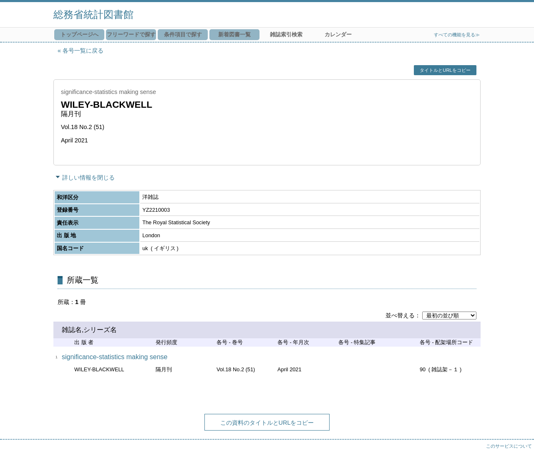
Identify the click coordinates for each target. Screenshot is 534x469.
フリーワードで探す (131, 34)
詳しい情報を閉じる (88, 177)
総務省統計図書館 (93, 14)
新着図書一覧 (234, 34)
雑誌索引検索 (286, 34)
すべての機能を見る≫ (457, 34)
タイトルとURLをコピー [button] (445, 70)
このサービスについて (509, 446)
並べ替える (400, 315)
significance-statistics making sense (114, 356)
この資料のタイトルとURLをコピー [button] (267, 422)
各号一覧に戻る (83, 50)
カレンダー (338, 34)
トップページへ (79, 34)
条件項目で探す (183, 34)
